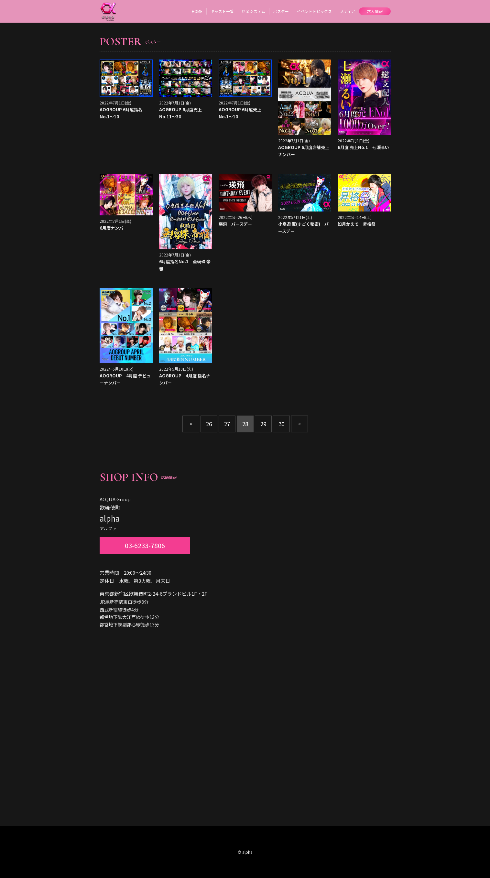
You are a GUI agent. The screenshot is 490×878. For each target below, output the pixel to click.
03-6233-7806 (145, 545)
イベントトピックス (314, 11)
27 (227, 424)
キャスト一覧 (222, 11)
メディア (347, 11)
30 (281, 424)
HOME (197, 11)
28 (245, 424)
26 (209, 424)
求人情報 (375, 11)
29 (263, 424)
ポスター (281, 11)
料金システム (253, 11)
